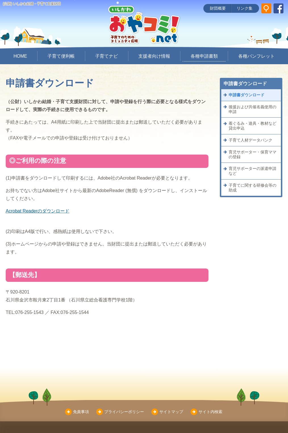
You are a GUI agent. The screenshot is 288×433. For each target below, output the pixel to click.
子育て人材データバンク (250, 140)
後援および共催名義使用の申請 (252, 109)
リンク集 (244, 8)
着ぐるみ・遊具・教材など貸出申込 (252, 125)
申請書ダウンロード (246, 95)
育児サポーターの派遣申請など (252, 171)
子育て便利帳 (61, 56)
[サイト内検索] (266, 8)
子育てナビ (106, 56)
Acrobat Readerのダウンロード (37, 211)
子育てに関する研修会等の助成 (252, 187)
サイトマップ (171, 411)
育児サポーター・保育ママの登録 (252, 154)
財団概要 (218, 8)
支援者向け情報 (154, 56)
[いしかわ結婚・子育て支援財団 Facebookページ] (278, 8)
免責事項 (81, 411)
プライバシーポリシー (124, 411)
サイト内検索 (210, 411)
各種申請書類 (204, 56)
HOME (20, 56)
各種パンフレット (256, 56)
